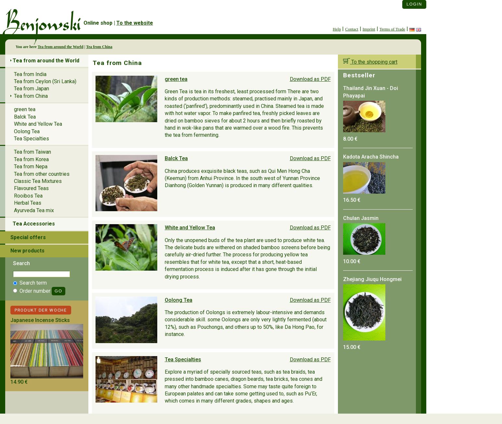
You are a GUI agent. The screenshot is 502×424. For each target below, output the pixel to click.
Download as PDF (310, 79)
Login (414, 4)
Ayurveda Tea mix (34, 210)
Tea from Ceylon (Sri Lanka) (45, 81)
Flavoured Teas (31, 188)
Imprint (369, 29)
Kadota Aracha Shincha (371, 157)
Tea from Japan (31, 88)
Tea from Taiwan (32, 152)
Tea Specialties (183, 359)
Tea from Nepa (30, 166)
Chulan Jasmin (361, 218)
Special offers (28, 237)
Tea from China (99, 47)
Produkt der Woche (41, 310)
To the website (134, 23)
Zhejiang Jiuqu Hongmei (372, 279)
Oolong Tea (178, 300)
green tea (176, 79)
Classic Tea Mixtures (38, 181)
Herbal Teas (27, 203)
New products (27, 251)
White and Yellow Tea (190, 228)
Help (337, 29)
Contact (351, 29)
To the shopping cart (370, 62)
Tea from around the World (61, 47)
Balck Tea (176, 158)
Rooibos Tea (28, 196)
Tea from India (30, 74)
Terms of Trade (392, 29)
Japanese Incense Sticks (40, 320)
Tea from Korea (31, 159)
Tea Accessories (34, 224)
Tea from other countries (42, 174)
